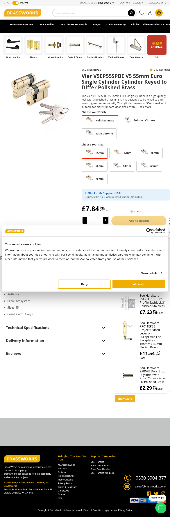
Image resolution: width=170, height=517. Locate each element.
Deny (84, 283)
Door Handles (46, 24)
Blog (60, 498)
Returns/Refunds (66, 476)
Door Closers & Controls (73, 24)
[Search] (131, 12)
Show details (149, 273)
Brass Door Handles (100, 469)
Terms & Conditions (67, 487)
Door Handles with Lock (102, 473)
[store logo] (22, 13)
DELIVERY (138, 3)
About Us (62, 468)
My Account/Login (67, 465)
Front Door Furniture (21, 24)
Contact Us (63, 490)
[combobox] (94, 13)
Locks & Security (116, 24)
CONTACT (125, 3)
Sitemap (62, 494)
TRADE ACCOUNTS (156, 3)
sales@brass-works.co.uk (150, 486)
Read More (144, 107)
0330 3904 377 (106, 2)
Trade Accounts (65, 479)
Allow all (138, 283)
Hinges (97, 24)
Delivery (62, 472)
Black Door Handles (100, 465)
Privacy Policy (65, 483)
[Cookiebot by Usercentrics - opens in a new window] (149, 231)
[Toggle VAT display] (15, 3)
